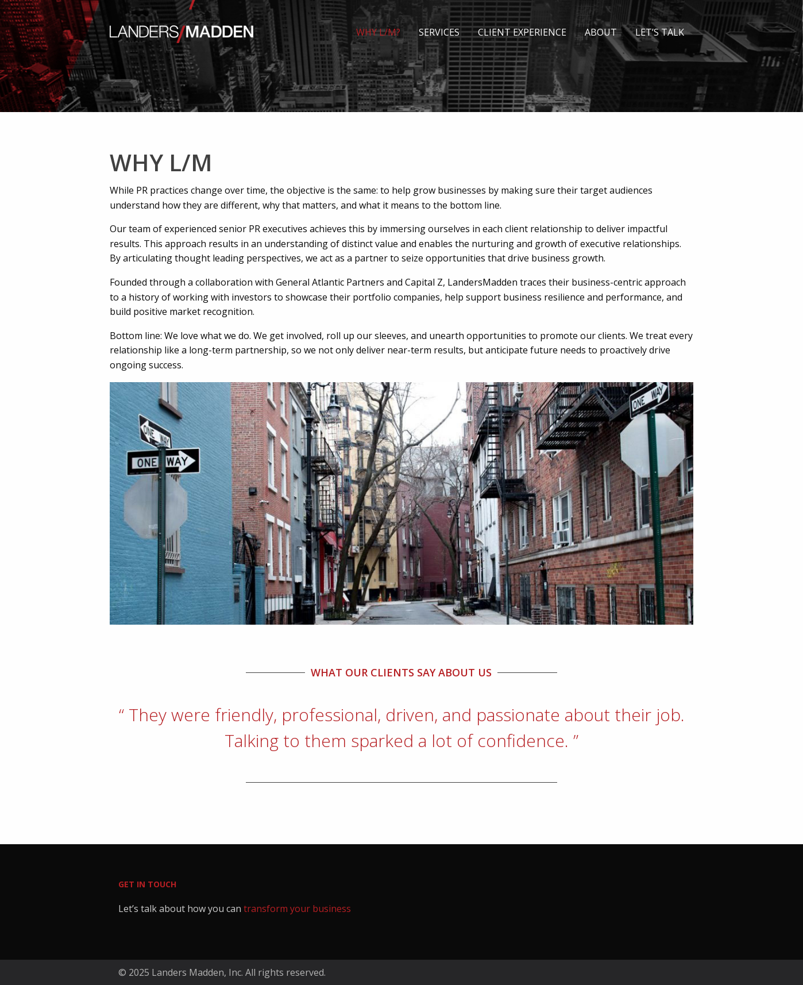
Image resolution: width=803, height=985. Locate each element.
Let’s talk (659, 32)
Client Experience (522, 32)
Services (439, 32)
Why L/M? (378, 32)
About (601, 32)
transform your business (297, 908)
